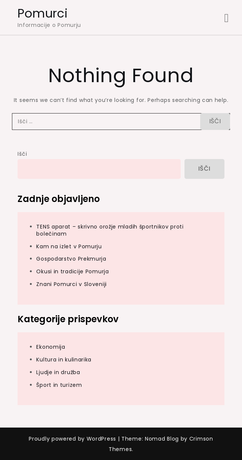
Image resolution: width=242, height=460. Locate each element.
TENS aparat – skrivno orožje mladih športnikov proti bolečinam (109, 230)
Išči (22, 154)
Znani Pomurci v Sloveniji (71, 284)
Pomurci (43, 13)
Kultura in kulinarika (63, 359)
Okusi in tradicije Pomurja (72, 271)
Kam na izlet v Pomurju (69, 246)
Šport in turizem (59, 385)
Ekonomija (50, 347)
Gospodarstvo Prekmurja (71, 258)
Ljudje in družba (58, 372)
